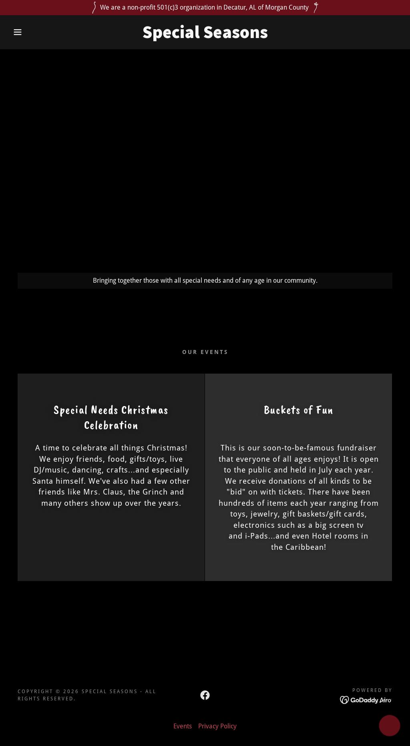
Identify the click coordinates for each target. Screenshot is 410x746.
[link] (204, 36)
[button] (20, 32)
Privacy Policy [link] (217, 726)
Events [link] (182, 726)
